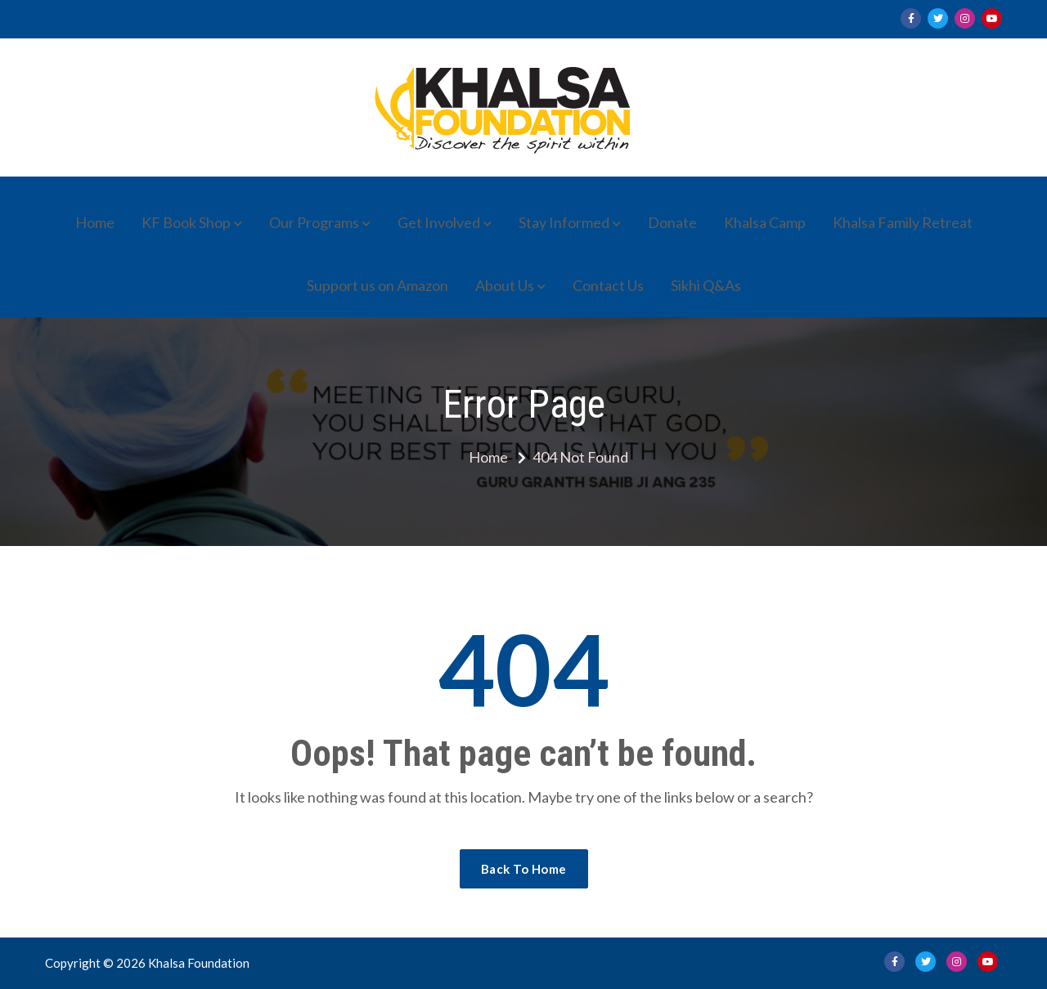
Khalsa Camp (765, 222)
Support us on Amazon (377, 285)
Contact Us (608, 285)
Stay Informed (564, 222)
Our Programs (314, 222)
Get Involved (439, 222)
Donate (672, 222)
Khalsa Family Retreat (903, 222)
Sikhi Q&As (706, 285)
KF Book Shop (186, 222)
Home (95, 222)
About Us (504, 285)
